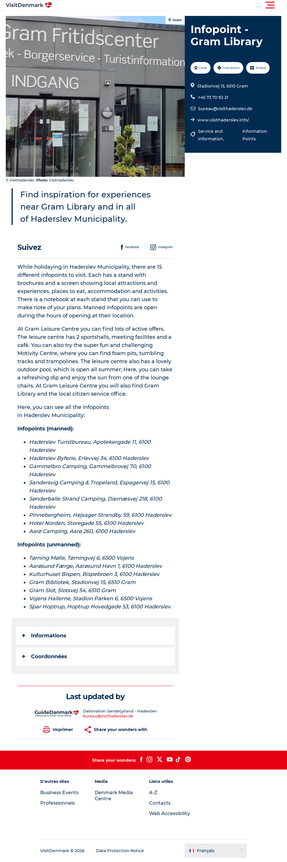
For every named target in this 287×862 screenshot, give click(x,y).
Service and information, (211, 135)
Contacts (160, 803)
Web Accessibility (169, 813)
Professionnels (58, 803)
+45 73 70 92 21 (213, 97)
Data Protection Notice (121, 850)
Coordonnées (44, 656)
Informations (44, 635)
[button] (169, 5)
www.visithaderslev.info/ (223, 120)
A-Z (153, 792)
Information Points (254, 135)
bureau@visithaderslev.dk (225, 108)
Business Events (60, 792)
